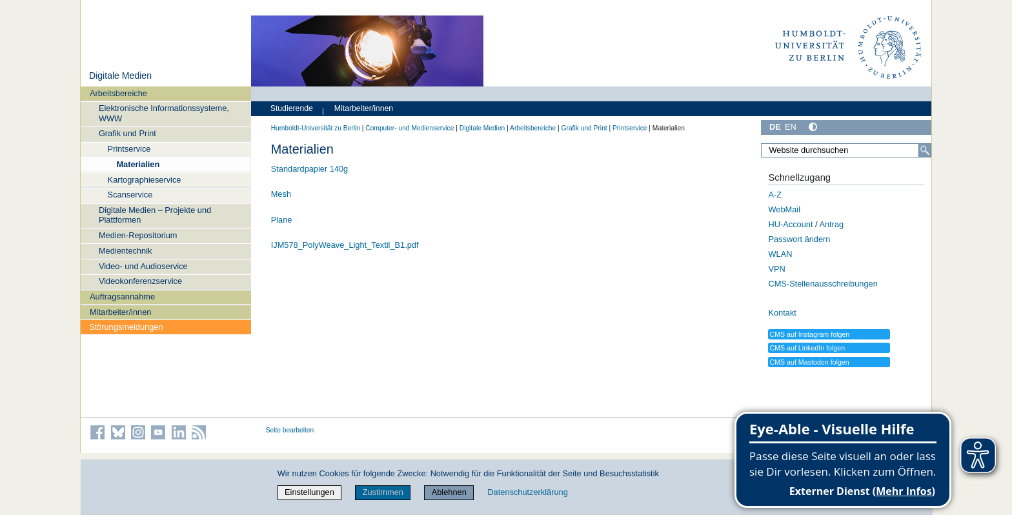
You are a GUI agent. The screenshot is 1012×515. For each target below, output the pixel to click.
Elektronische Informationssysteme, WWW (164, 113)
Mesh (281, 194)
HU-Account (790, 224)
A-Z (775, 194)
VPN (776, 269)
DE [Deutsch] (775, 127)
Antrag (831, 224)
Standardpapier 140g (310, 169)
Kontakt (782, 313)
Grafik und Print (127, 133)
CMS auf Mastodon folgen (809, 362)
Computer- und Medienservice (409, 128)
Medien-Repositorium (138, 235)
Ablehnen (449, 492)
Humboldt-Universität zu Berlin (315, 128)
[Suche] (924, 150)
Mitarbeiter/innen (120, 312)
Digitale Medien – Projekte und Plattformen (155, 215)
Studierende (291, 108)
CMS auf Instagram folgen (809, 334)
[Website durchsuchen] (846, 150)
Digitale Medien (120, 75)
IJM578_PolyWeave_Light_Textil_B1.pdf (345, 245)
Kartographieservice (144, 180)
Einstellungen (309, 492)
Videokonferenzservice (140, 281)
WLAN (780, 254)
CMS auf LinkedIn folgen (807, 348)
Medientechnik (125, 251)
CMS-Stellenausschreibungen (822, 283)
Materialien (137, 164)
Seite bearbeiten (290, 430)
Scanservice (130, 194)
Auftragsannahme (122, 296)
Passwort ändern (799, 239)
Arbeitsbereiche (118, 93)
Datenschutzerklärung (527, 492)
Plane (281, 220)
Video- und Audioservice (143, 266)
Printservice (129, 149)
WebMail (784, 209)
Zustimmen (383, 492)
